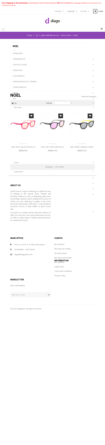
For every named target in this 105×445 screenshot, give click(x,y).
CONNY (16, 118)
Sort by (49, 242)
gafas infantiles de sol (22, 105)
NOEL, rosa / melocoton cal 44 (23, 286)
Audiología (18, 196)
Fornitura (17, 72)
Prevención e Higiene (22, 219)
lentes (16, 164)
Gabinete (17, 179)
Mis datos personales (63, 390)
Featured (17, 207)
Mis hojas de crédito (62, 381)
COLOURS (17, 155)
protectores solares (21, 169)
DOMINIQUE (18, 137)
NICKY (16, 123)
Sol (14, 100)
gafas (15, 95)
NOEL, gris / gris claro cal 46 (52, 286)
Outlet (16, 202)
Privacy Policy (15, 422)
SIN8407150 (81, 290)
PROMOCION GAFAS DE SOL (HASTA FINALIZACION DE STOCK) (37, 224)
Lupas (15, 185)
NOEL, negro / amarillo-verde (81, 286)
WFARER (17, 114)
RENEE (16, 128)
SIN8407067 (23, 290)
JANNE (16, 151)
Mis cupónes (59, 395)
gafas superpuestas (21, 160)
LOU (15, 141)
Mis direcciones (60, 386)
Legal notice (15, 414)
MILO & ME (17, 109)
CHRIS (16, 132)
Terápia (16, 213)
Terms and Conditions (19, 418)
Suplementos (18, 173)
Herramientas (19, 61)
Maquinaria (18, 190)
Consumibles (19, 78)
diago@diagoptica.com (23, 387)
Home (29, 35)
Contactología (20, 66)
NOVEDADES (18, 55)
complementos (20, 89)
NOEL (16, 146)
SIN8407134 (52, 290)
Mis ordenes (59, 377)
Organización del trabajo (25, 83)
